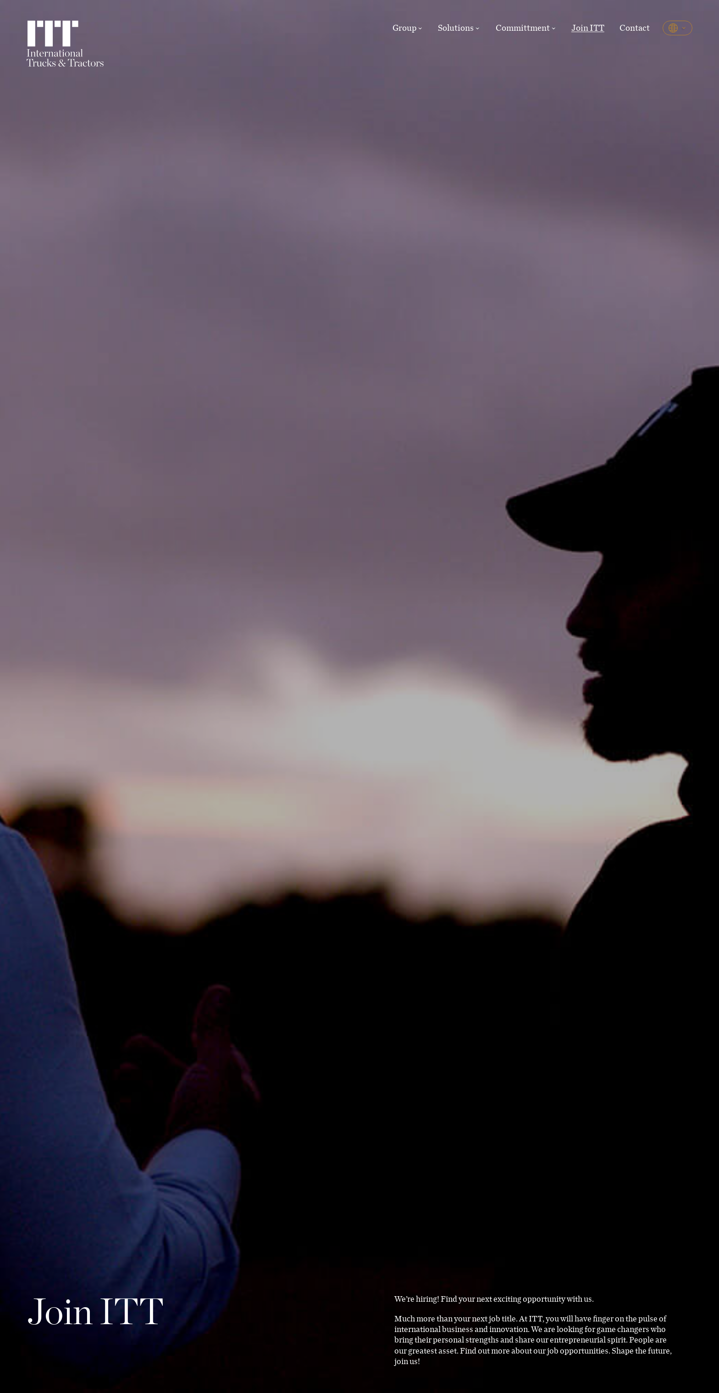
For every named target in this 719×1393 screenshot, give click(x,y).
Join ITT (587, 27)
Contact (634, 27)
